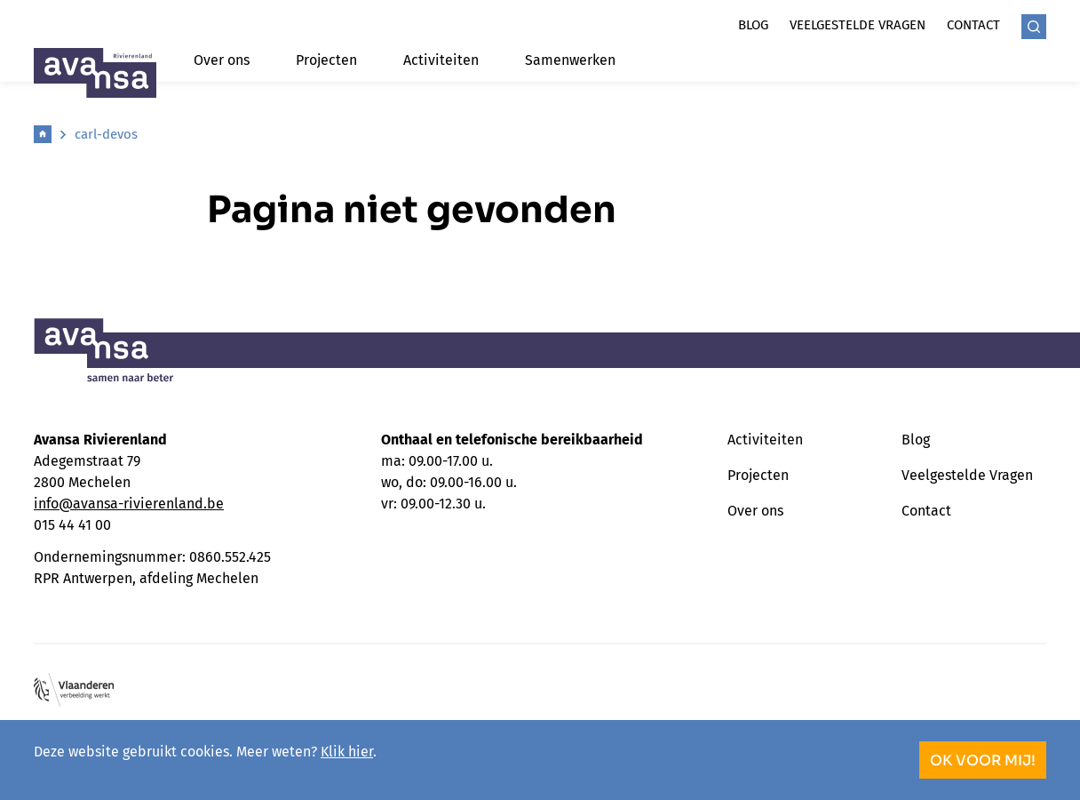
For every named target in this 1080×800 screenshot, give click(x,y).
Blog (753, 25)
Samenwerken (570, 60)
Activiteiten (441, 60)
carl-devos (106, 134)
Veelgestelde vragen (857, 25)
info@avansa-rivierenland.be (129, 503)
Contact (973, 25)
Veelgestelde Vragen (967, 475)
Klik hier (347, 751)
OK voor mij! (983, 760)
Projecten (326, 60)
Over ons (222, 60)
